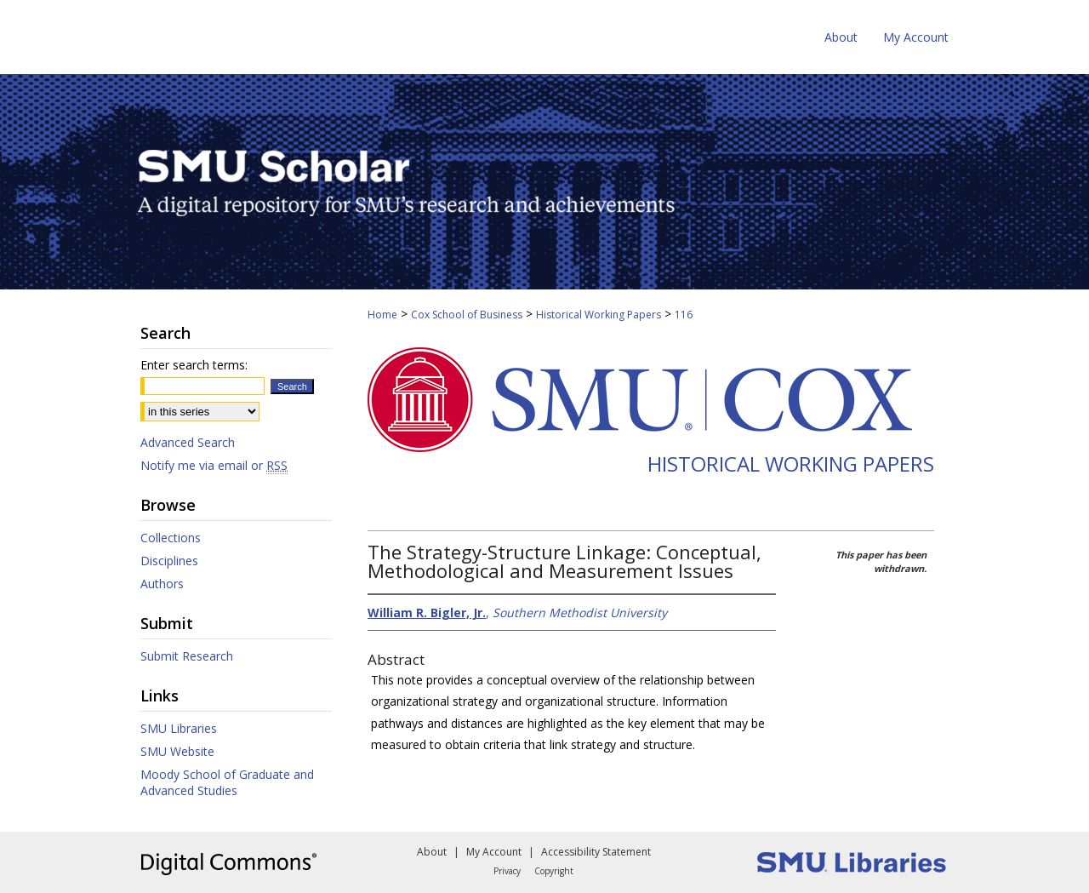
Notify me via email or (214, 465)
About (432, 851)
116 (684, 314)
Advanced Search (187, 442)
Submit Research (186, 656)
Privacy (507, 871)
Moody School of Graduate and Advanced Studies (227, 782)
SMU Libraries (178, 728)
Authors (162, 583)
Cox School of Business (466, 314)
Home (382, 314)
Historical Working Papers (598, 314)
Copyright (553, 871)
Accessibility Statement (596, 851)
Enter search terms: (194, 365)
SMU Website (177, 751)
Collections (170, 538)
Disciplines (169, 560)
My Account (494, 851)
